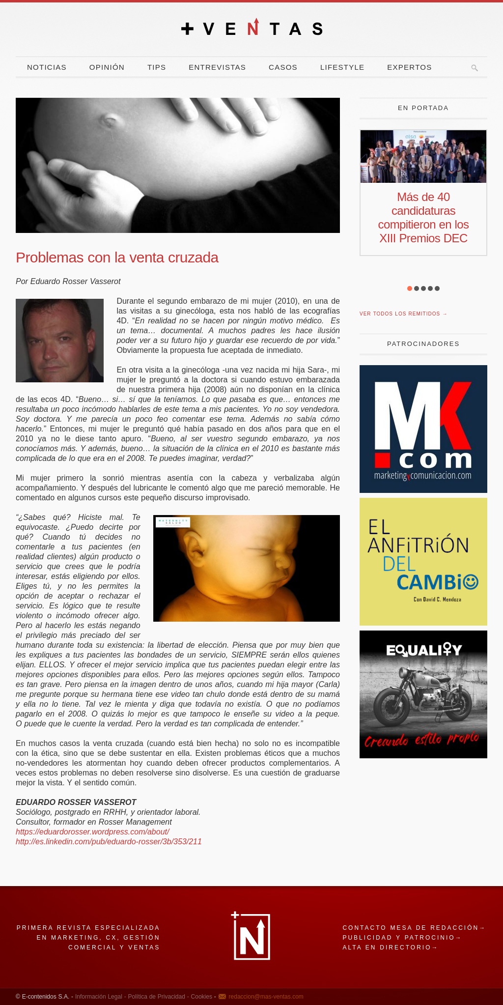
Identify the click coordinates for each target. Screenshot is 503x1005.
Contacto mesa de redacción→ (414, 927)
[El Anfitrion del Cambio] (423, 623)
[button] (409, 288)
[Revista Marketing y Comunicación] (423, 490)
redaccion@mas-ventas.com (266, 996)
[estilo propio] (423, 755)
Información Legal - (100, 996)
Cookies (200, 996)
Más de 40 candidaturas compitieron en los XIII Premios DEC (423, 217)
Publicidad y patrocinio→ (402, 937)
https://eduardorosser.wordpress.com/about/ (92, 832)
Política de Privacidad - (157, 996)
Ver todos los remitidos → (403, 313)
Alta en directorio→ (390, 947)
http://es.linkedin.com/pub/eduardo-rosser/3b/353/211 (109, 841)
